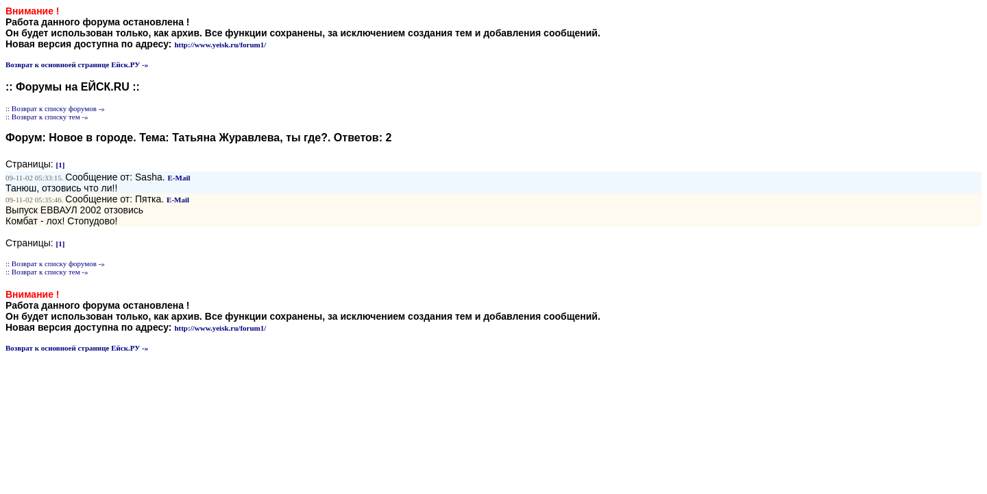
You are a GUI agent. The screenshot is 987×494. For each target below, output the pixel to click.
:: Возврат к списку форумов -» (55, 108)
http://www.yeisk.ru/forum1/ (220, 44)
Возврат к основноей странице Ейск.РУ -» (76, 64)
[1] (60, 165)
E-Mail (179, 178)
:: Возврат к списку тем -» (46, 117)
